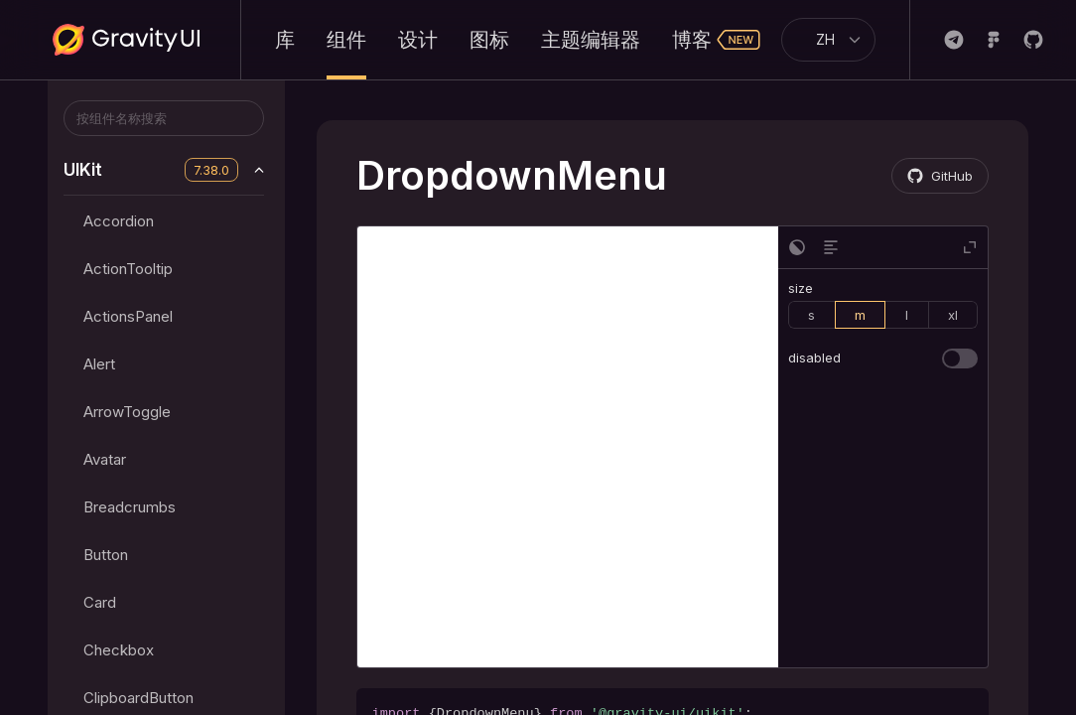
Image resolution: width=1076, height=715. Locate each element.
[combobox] (820, 40)
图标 (489, 40)
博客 (716, 40)
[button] (797, 247)
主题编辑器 (590, 40)
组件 (346, 40)
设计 (418, 40)
